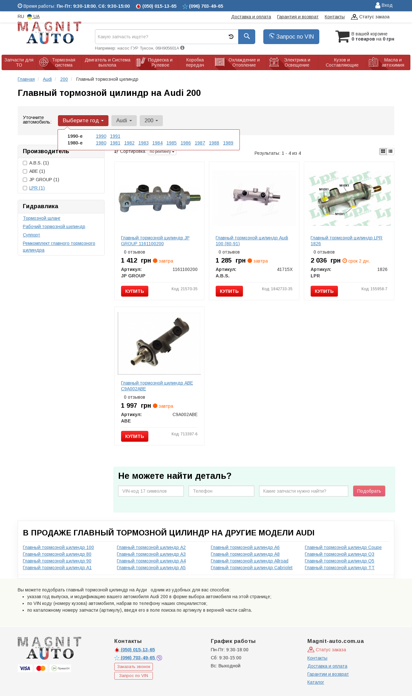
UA (33, 16)
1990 (101, 136)
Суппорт (31, 234)
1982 (129, 142)
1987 (200, 142)
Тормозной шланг (42, 218)
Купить (134, 291)
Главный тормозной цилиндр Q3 (339, 554)
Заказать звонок (133, 666)
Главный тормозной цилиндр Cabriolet (252, 567)
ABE (34, 171)
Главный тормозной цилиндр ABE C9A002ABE (157, 385)
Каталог (315, 682)
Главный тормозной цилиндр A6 (245, 547)
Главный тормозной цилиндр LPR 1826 (346, 240)
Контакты (335, 16)
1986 (186, 142)
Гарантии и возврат (328, 674)
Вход (384, 5)
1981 (115, 142)
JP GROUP (41, 179)
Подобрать (369, 491)
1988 (214, 142)
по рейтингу (162, 151)
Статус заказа (370, 17)
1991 (115, 136)
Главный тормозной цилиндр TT (340, 567)
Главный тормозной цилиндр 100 (58, 547)
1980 (101, 142)
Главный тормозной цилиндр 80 (57, 554)
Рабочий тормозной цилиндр (54, 226)
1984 (157, 142)
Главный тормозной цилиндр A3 (151, 554)
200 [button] (150, 120)
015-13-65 (134, 649)
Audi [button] (123, 120)
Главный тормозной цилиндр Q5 (339, 560)
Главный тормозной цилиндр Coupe (343, 547)
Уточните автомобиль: (37, 120)
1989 (228, 142)
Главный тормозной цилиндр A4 (151, 560)
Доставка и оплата (251, 16)
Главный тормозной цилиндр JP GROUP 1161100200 (155, 240)
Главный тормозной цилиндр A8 (245, 554)
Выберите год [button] (82, 120)
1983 (143, 142)
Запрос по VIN (291, 36)
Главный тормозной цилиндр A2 (151, 547)
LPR (37, 187)
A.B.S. (36, 162)
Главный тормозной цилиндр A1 (57, 567)
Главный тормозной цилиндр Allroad (249, 560)
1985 (171, 142)
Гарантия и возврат (298, 16)
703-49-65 (135, 657)
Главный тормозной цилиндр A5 (151, 567)
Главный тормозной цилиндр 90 (57, 560)
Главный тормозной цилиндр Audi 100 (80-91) (252, 240)
